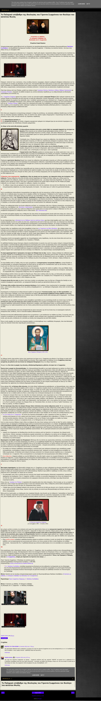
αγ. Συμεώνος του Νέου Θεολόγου (47, 228)
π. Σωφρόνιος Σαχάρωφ (9, 96)
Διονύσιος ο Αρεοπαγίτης (26, 207)
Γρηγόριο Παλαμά (13, 103)
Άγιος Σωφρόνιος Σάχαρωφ (16, 579)
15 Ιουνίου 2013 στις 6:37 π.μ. (22, 657)
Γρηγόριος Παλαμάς (6, 92)
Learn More (81, 4)
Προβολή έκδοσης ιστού (38, 695)
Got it (88, 4)
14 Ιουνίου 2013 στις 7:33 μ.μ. (26, 646)
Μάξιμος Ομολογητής (65, 90)
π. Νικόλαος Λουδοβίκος (32, 579)
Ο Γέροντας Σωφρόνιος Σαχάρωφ (38, 522)
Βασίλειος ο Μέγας (54, 90)
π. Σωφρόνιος (11, 556)
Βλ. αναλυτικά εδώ (41, 210)
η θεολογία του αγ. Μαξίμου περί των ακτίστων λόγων (29, 220)
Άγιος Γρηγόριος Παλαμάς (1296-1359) (38, 352)
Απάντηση (7, 652)
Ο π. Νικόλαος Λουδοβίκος (12, 566)
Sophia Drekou (9, 657)
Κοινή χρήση (4, 638)
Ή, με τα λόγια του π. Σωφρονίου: (12, 414)
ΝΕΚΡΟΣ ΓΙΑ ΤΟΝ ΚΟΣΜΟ (12, 646)
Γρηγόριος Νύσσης (42, 90)
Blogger (40, 698)
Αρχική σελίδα (38, 692)
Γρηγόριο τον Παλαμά (16, 482)
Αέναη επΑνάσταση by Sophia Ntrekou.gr (21, 563)
